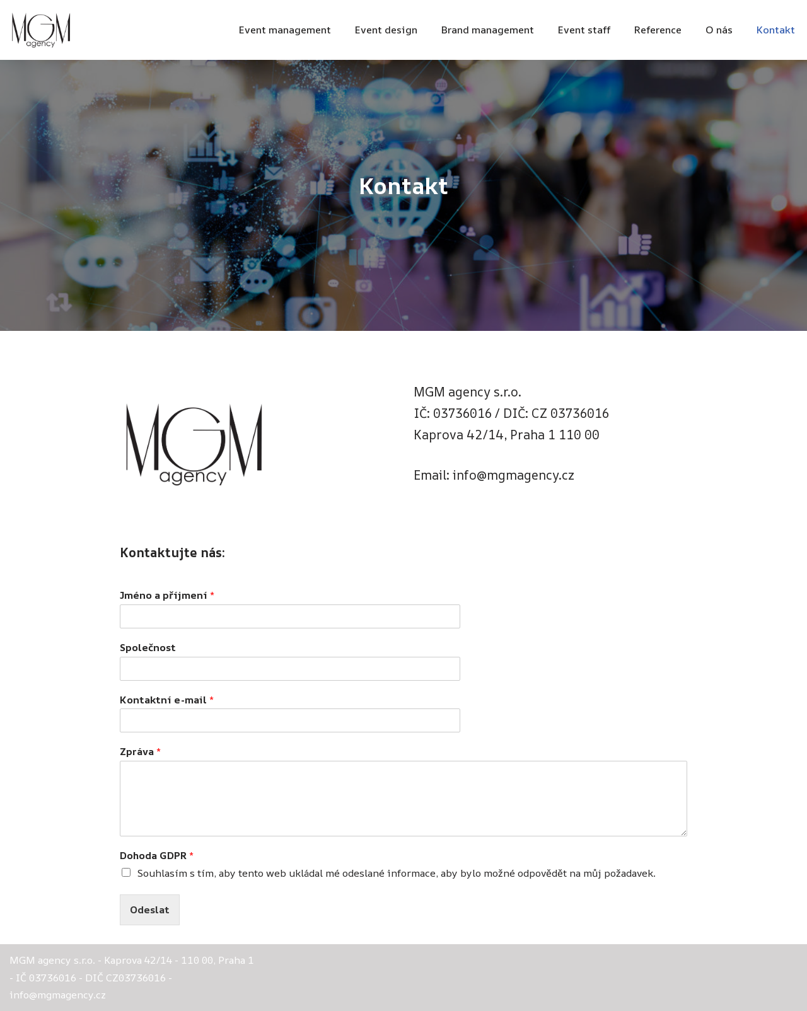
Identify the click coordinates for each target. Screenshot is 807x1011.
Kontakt (776, 30)
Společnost (148, 647)
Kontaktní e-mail (167, 700)
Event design (386, 30)
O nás (719, 30)
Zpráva (140, 751)
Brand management (487, 30)
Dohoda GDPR (157, 855)
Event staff (584, 30)
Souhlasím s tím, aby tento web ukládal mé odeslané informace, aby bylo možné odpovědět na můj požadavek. (396, 873)
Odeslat (150, 909)
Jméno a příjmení (167, 595)
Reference (658, 30)
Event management (285, 30)
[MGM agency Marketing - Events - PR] (41, 30)
